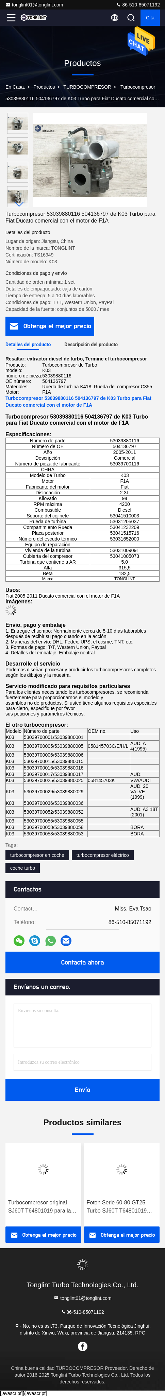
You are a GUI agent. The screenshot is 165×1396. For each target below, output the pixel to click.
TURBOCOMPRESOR (87, 87)
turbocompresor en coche (37, 855)
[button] (19, 204)
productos (44, 87)
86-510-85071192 (138, 4)
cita (150, 17)
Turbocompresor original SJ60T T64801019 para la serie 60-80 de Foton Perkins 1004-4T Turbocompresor (43, 1207)
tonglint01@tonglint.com (34, 4)
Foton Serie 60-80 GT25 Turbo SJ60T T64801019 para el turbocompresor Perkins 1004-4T (117, 1207)
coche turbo (22, 868)
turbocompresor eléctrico (103, 855)
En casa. (15, 87)
